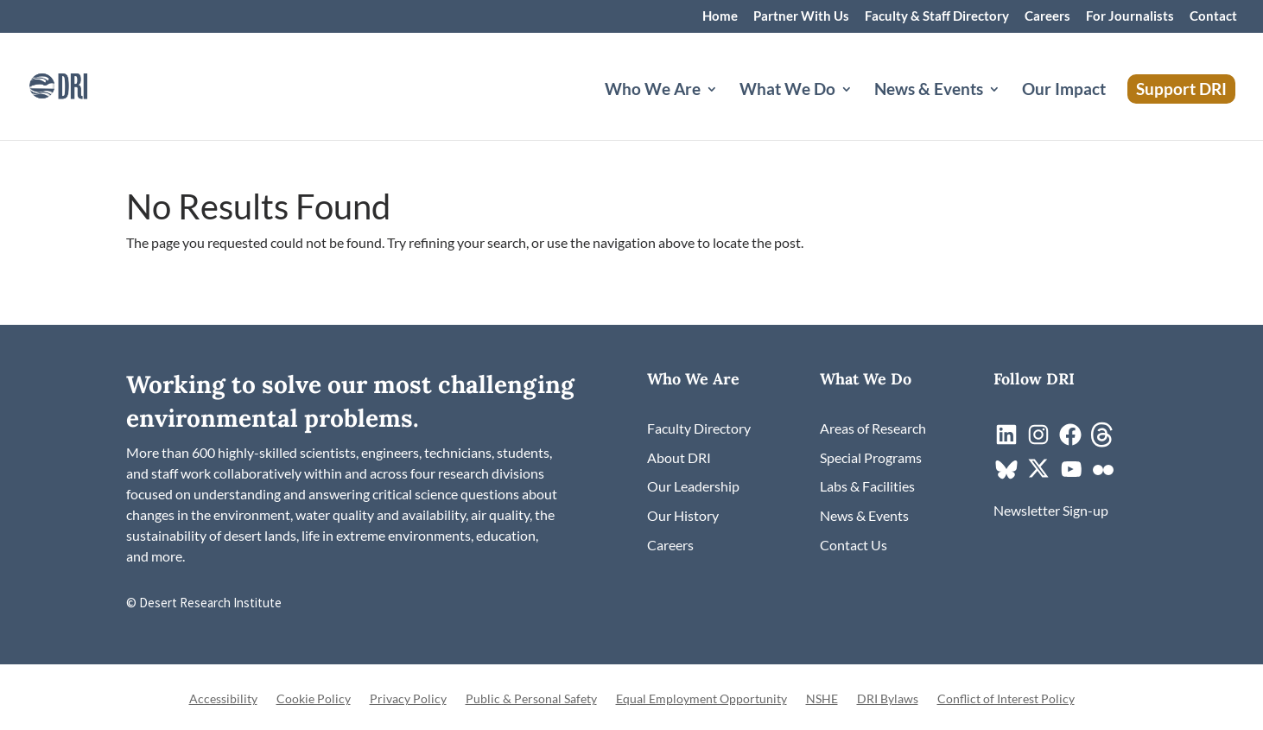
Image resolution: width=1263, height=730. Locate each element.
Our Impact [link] (1064, 90)
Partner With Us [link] (801, 16)
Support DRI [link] (1181, 88)
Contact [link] (1213, 16)
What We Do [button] (787, 90)
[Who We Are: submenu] (725, 109)
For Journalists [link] (1130, 16)
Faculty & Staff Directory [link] (937, 16)
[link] (82, 84)
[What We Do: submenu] (860, 109)
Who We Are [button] (653, 90)
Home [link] (720, 16)
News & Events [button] (928, 90)
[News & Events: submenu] (1008, 109)
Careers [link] (1047, 16)
